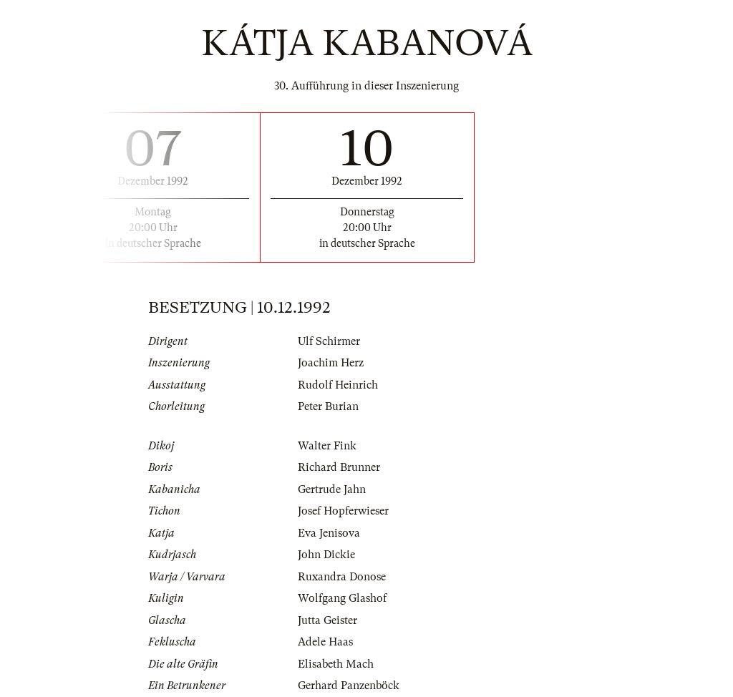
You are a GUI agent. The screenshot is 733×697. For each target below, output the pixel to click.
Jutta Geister (327, 620)
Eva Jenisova (329, 533)
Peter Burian (328, 406)
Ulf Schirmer (329, 341)
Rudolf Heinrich (338, 385)
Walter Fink (327, 445)
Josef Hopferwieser (343, 511)
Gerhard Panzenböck (348, 685)
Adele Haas (325, 641)
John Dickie (326, 554)
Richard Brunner (339, 467)
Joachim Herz (331, 362)
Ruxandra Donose (342, 576)
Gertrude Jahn (332, 489)
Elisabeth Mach (336, 664)
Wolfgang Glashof (342, 598)
